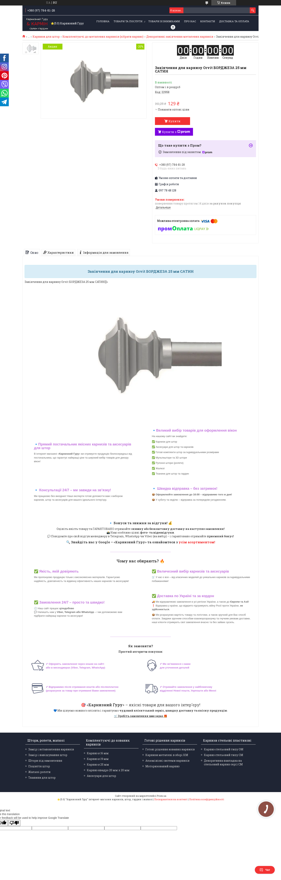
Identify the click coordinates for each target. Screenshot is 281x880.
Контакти (207, 21)
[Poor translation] (14, 823)
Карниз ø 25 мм (98, 764)
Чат (265, 870)
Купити (174, 121)
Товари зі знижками (164, 21)
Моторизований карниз (162, 766)
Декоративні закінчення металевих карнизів (179, 36)
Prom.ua (161, 795)
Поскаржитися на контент (170, 799)
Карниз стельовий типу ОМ (223, 749)
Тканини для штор (42, 777)
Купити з (176, 132)
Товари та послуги (128, 21)
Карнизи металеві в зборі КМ (166, 755)
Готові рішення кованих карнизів (170, 749)
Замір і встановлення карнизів (51, 749)
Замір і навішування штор (47, 755)
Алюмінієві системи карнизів (167, 760)
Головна (102, 21)
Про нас (190, 21)
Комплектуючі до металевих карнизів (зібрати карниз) (102, 36)
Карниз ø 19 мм (98, 759)
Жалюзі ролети (39, 772)
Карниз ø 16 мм (98, 753)
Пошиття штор (39, 766)
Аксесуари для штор (101, 776)
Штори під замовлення (45, 760)
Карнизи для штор (46, 36)
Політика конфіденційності (206, 799)
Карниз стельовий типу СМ (223, 755)
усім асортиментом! (197, 542)
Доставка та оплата (234, 21)
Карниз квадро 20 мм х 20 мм (108, 770)
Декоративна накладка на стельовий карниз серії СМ (223, 762)
